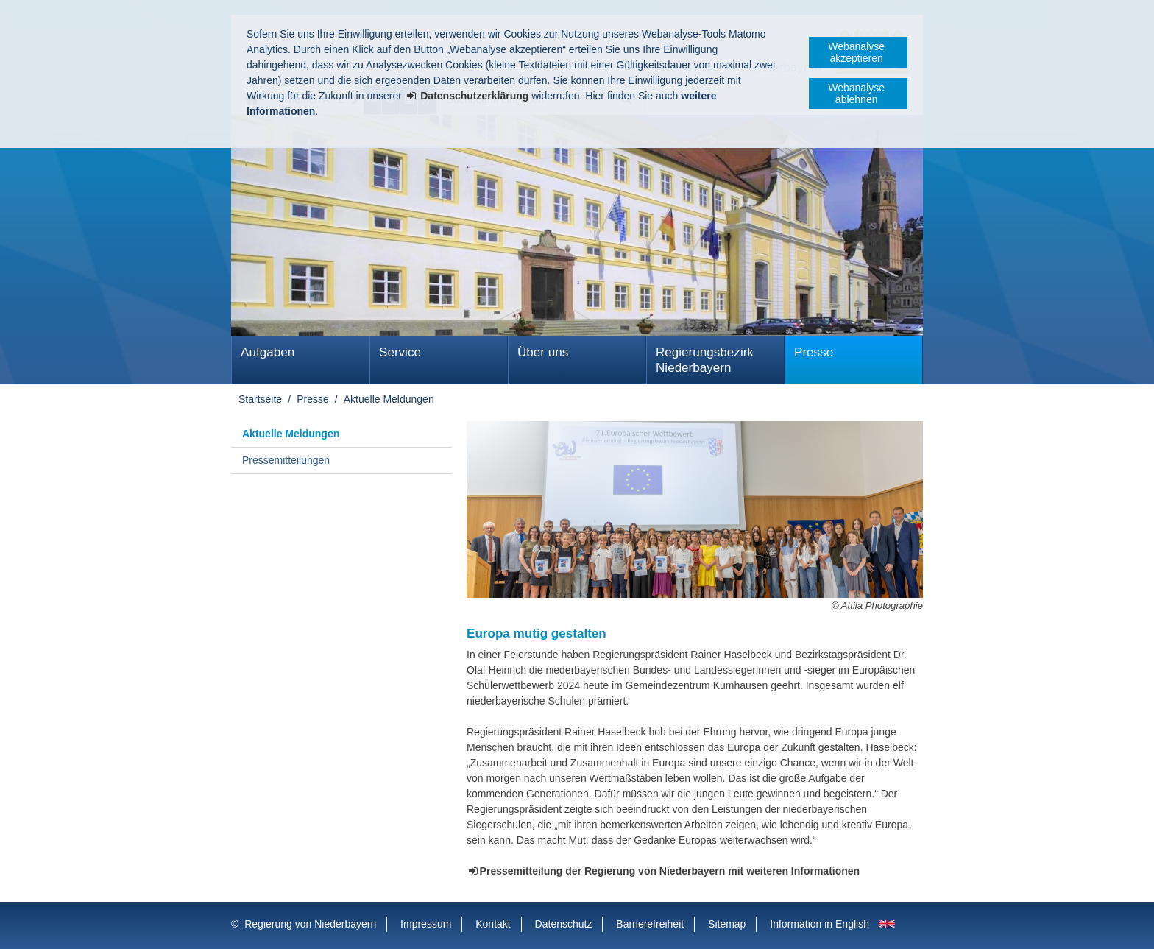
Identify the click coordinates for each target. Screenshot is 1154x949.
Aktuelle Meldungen (389, 399)
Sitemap (727, 924)
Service (400, 352)
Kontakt (492, 924)
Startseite (260, 399)
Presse (813, 352)
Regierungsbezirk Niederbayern (705, 360)
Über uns (542, 352)
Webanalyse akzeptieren (856, 52)
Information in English (819, 924)
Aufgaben (267, 352)
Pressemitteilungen (286, 460)
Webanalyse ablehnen (856, 93)
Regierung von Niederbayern (310, 924)
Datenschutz (563, 924)
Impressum (425, 924)
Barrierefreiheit (650, 924)
